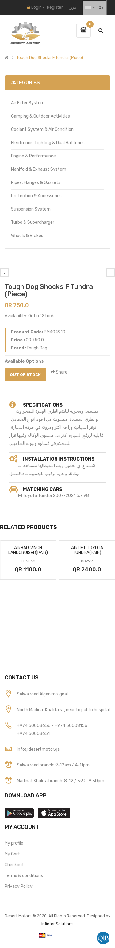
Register (55, 7)
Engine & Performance (33, 156)
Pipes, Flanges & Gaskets (35, 182)
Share (59, 372)
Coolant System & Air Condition (42, 129)
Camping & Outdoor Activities (40, 116)
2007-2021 (64, 495)
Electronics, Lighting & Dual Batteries (48, 142)
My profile (14, 843)
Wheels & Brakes (27, 235)
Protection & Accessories (36, 195)
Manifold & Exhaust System (38, 169)
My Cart (12, 854)
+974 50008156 (71, 725)
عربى (72, 7)
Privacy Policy (19, 886)
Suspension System (31, 209)
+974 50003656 (34, 725)
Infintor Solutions (57, 923)
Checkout (14, 864)
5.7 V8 (82, 495)
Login (36, 7)
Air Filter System (27, 103)
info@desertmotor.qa (38, 749)
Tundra (45, 495)
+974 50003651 (33, 733)
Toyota (30, 495)
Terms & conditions (24, 875)
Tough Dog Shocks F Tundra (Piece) (50, 58)
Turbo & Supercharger (32, 222)
